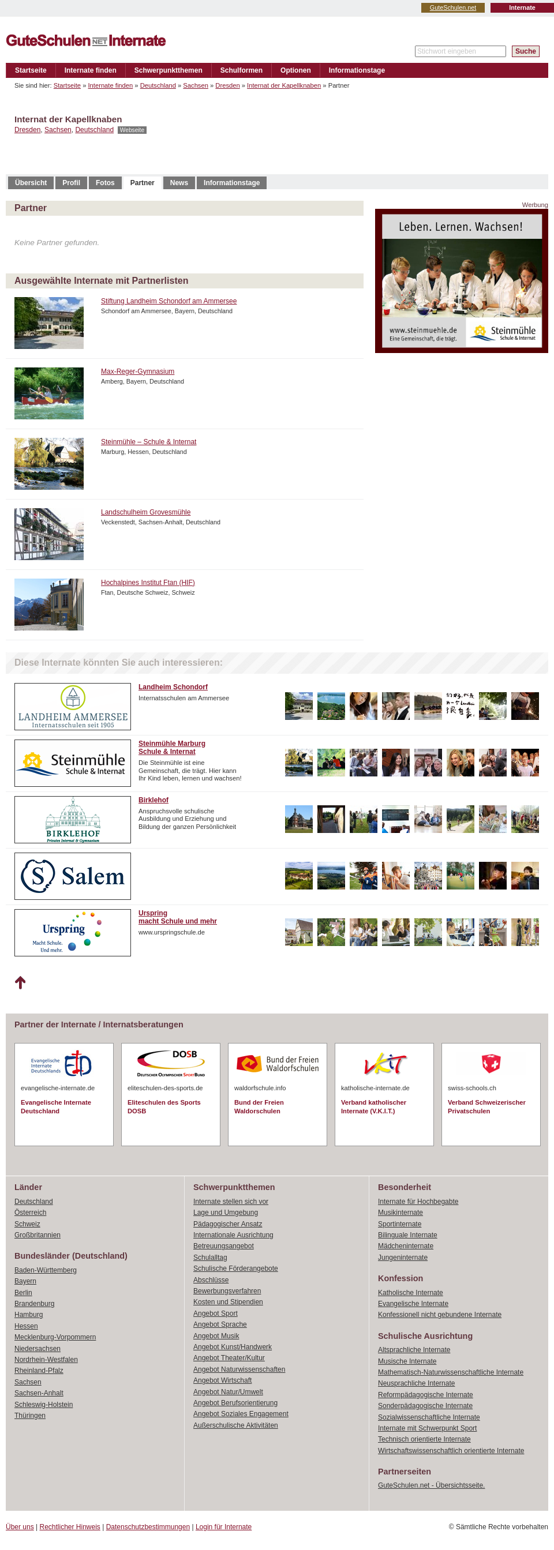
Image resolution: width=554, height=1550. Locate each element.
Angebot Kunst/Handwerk (232, 1347)
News (179, 183)
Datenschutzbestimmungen (148, 1527)
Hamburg (28, 1315)
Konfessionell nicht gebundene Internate (439, 1315)
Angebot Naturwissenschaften (239, 1369)
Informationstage (357, 70)
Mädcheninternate (405, 1246)
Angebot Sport (215, 1313)
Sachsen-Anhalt (38, 1393)
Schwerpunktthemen (168, 70)
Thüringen (30, 1416)
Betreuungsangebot (223, 1246)
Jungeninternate (403, 1257)
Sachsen (195, 85)
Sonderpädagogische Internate (425, 1406)
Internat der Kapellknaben (284, 85)
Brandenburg (34, 1304)
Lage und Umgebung (225, 1213)
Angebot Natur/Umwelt (228, 1392)
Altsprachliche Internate (414, 1350)
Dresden (227, 85)
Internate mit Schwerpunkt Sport (427, 1428)
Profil (71, 183)
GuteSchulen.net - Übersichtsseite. (431, 1485)
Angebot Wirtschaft (222, 1380)
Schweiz (27, 1224)
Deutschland (158, 85)
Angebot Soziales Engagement (241, 1414)
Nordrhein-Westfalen (46, 1360)
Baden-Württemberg (45, 1270)
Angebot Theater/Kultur (229, 1358)
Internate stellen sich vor (230, 1202)
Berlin (23, 1293)
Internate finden (91, 70)
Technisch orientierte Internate (424, 1439)
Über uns (20, 1527)
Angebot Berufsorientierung (235, 1403)
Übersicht (31, 183)
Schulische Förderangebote (235, 1268)
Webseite (132, 130)
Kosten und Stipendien (228, 1302)
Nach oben (19, 983)
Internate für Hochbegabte (418, 1202)
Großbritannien (37, 1235)
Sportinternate (399, 1224)
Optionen (295, 70)
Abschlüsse (211, 1280)
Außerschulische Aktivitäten (235, 1425)
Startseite (31, 70)
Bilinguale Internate (407, 1235)
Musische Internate (407, 1361)
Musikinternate (400, 1213)
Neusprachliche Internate (416, 1383)
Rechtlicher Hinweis (70, 1527)
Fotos (105, 183)
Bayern (25, 1281)
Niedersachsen (37, 1349)
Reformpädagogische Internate (425, 1395)
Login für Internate (224, 1527)
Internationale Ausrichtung (233, 1235)
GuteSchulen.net (453, 7)
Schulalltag (210, 1257)
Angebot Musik (216, 1336)
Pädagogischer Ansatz (227, 1224)
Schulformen (241, 70)
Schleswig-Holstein (43, 1405)
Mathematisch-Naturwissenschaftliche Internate (450, 1372)
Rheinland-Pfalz (38, 1371)
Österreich (30, 1213)
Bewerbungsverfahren (227, 1291)
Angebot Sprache (220, 1324)
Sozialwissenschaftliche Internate (429, 1417)
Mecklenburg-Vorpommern (55, 1337)
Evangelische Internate (413, 1304)
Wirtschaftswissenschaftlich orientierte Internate (451, 1451)
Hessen (26, 1326)
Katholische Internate (410, 1293)
